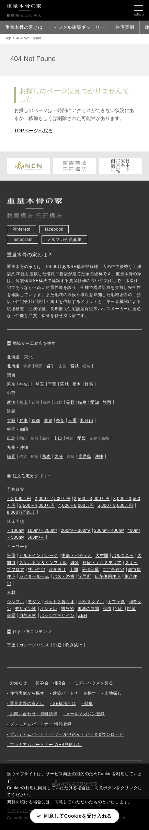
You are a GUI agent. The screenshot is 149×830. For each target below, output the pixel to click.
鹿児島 (84, 456)
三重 (72, 420)
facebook (54, 229)
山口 (58, 438)
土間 (74, 569)
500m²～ (36, 537)
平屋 (11, 555)
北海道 (13, 366)
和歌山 (86, 420)
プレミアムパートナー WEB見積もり (46, 744)
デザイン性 (25, 608)
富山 (23, 402)
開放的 (67, 608)
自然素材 (27, 615)
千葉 (52, 384)
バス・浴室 (63, 576)
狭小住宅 (36, 569)
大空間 (101, 555)
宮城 (74, 366)
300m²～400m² (109, 530)
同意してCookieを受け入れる (78, 816)
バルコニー (123, 555)
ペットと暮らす (59, 601)
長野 (70, 402)
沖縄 (99, 456)
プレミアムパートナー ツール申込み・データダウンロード (67, 734)
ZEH (82, 615)
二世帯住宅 (113, 569)
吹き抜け (57, 569)
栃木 (76, 384)
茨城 (64, 384)
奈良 (60, 420)
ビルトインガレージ (38, 555)
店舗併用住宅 (108, 576)
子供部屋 (90, 569)
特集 (88, 703)
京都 (35, 420)
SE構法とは (64, 703)
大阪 (11, 420)
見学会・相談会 (50, 683)
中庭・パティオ (76, 555)
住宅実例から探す (27, 693)
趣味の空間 (88, 608)
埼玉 (40, 384)
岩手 (50, 366)
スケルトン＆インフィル (43, 562)
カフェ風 (116, 601)
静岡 (107, 402)
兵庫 (23, 420)
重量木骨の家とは (24, 27)
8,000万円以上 (21, 512)
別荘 (119, 608)
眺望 (131, 608)
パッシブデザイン (57, 615)
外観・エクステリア (101, 562)
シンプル (15, 601)
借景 (11, 615)
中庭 (57, 645)
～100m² (15, 530)
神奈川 (25, 384)
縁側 (74, 562)
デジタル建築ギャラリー (79, 27)
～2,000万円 (19, 498)
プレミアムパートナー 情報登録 (41, 724)
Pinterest (21, 229)
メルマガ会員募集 (64, 239)
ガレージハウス (34, 645)
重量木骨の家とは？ (29, 254)
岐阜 (82, 402)
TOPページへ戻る (33, 130)
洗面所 (84, 576)
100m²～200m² (42, 530)
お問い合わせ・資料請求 (34, 713)
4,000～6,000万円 (76, 505)
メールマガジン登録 (85, 713)
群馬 (88, 384)
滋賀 (48, 420)
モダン (34, 601)
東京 (11, 384)
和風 (107, 608)
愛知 (94, 402)
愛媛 (81, 438)
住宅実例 (124, 27)
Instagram (22, 239)
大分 (58, 456)
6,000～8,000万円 (115, 505)
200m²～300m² (76, 530)
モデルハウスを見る (93, 683)
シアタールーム (34, 576)
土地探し (113, 693)
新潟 (11, 402)
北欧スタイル (91, 601)
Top (8, 38)
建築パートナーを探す (74, 693)
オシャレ (48, 608)
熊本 (46, 456)
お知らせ (18, 683)
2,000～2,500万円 (52, 498)
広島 (11, 438)
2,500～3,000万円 (92, 498)
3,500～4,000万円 (37, 505)
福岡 (11, 456)
